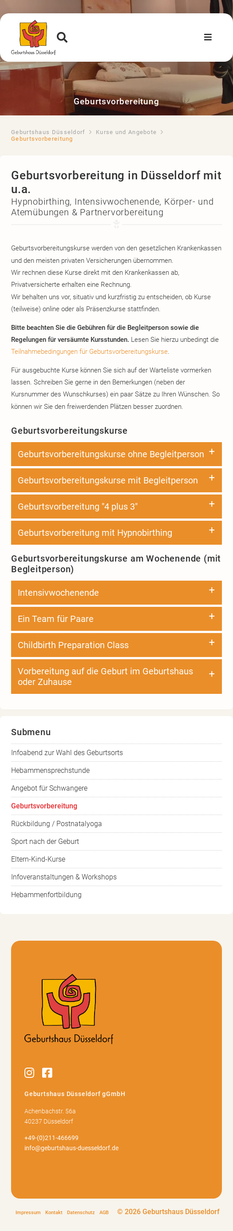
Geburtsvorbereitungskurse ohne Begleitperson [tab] (111, 454)
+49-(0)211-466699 (51, 1138)
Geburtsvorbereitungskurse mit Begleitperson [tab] (108, 480)
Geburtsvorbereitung (44, 806)
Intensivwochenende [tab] (58, 592)
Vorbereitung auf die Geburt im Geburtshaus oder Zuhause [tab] (105, 676)
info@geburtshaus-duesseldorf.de (71, 1148)
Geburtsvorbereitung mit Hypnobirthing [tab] (95, 532)
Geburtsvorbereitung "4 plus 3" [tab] (78, 506)
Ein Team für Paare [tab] (56, 619)
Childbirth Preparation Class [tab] (73, 645)
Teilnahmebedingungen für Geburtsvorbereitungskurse (89, 352)
